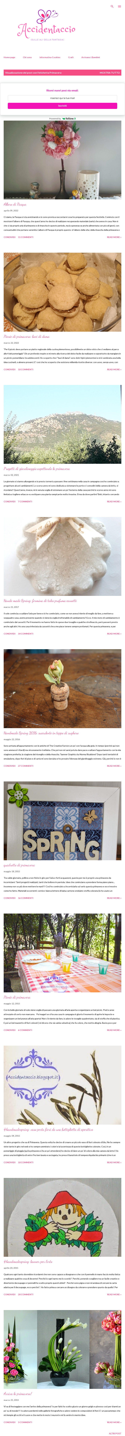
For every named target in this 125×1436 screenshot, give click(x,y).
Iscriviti (62, 105)
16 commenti (25, 898)
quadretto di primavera (19, 865)
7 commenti (25, 501)
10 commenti (25, 369)
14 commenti (25, 633)
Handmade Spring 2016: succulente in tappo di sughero (41, 733)
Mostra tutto (110, 72)
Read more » (114, 237)
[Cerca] (112, 5)
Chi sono (27, 57)
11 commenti (25, 237)
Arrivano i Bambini (90, 57)
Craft (71, 57)
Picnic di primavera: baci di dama (27, 336)
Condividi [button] (9, 237)
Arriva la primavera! (18, 1393)
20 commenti (25, 1294)
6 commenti (25, 1030)
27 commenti (25, 766)
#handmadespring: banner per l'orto (28, 1261)
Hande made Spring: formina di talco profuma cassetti (40, 600)
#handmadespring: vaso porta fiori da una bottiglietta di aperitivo (48, 1129)
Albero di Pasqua (15, 204)
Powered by (62, 118)
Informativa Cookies (50, 57)
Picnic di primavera (17, 997)
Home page (9, 57)
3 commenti (25, 1422)
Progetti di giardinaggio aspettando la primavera (37, 468)
